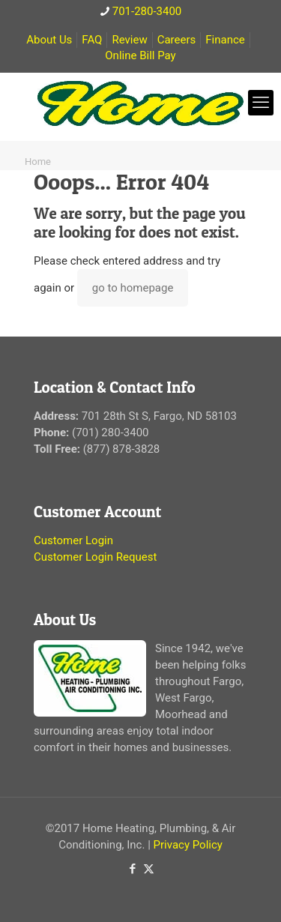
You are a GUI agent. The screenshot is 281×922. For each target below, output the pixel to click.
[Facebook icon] (133, 869)
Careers (176, 39)
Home (38, 161)
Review (129, 39)
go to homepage (133, 288)
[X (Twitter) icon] (148, 869)
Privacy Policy (188, 845)
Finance (224, 39)
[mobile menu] (261, 102)
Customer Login (73, 540)
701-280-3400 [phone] (147, 11)
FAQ (92, 39)
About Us (49, 39)
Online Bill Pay (140, 55)
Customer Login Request (95, 557)
